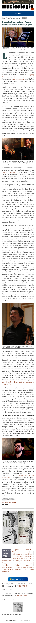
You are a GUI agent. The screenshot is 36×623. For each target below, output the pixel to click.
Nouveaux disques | (26, 563)
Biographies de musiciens (23, 554)
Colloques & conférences (11, 569)
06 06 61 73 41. (22, 586)
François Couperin (8, 172)
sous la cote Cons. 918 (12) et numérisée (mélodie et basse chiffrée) (18, 382)
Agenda (6, 565)
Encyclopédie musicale (22, 556)
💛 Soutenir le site (16, 579)
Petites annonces (24, 565)
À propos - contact (21, 550)
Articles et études (19, 558)
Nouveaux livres (9, 563)
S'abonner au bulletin (21, 552)
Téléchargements (8, 567)
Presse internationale (25, 567)
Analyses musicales (24, 561)
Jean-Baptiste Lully (18, 79)
